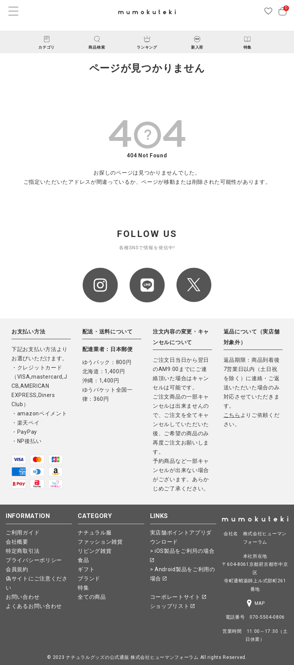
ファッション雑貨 (100, 542)
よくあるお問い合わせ (34, 606)
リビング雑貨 (94, 551)
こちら (232, 415)
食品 (83, 560)
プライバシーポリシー (34, 560)
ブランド (89, 578)
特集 (83, 588)
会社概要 (17, 542)
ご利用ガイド (22, 532)
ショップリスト (172, 606)
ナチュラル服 (94, 532)
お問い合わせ (22, 597)
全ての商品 (92, 597)
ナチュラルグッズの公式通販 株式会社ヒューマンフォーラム (132, 657)
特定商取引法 (22, 551)
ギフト (86, 569)
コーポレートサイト (178, 597)
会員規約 (17, 569)
